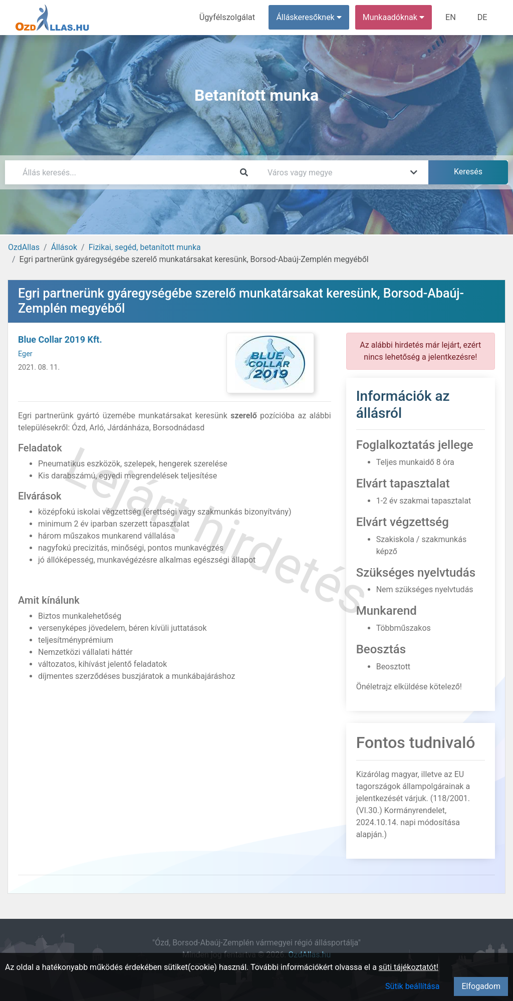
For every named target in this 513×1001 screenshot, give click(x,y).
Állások (64, 247)
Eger (25, 354)
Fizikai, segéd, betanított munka (145, 247)
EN (451, 17)
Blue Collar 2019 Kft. (60, 339)
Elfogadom (480, 986)
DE (482, 17)
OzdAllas (24, 247)
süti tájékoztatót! (408, 967)
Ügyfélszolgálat (228, 17)
